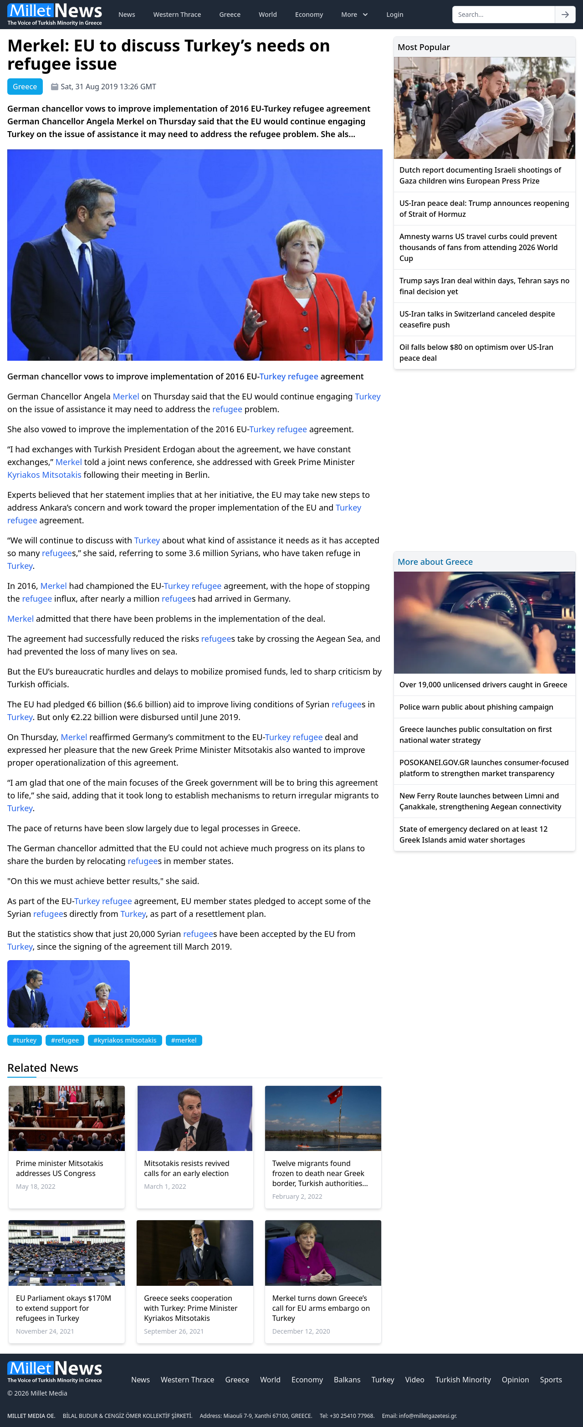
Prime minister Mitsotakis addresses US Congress (59, 1168)
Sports (551, 1380)
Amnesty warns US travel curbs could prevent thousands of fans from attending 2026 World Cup (478, 247)
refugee (303, 376)
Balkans (347, 1380)
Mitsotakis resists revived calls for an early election (187, 1168)
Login (394, 14)
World (268, 14)
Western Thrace (177, 14)
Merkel (126, 396)
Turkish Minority (463, 1380)
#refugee (65, 1040)
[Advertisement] (485, 458)
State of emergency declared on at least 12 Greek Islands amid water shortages (473, 834)
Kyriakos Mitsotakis (44, 474)
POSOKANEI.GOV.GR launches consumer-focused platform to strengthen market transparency (484, 767)
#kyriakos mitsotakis (124, 1040)
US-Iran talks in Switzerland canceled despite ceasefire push (477, 319)
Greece (229, 14)
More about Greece (435, 561)
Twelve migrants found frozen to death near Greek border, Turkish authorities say (318, 1173)
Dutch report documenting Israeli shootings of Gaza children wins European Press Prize (480, 175)
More (355, 14)
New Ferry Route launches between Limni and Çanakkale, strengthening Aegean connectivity (480, 801)
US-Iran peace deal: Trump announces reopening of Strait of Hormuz (484, 208)
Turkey (273, 376)
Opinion (515, 1380)
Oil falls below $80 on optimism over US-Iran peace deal (476, 352)
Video (414, 1380)
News (126, 14)
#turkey (24, 1040)
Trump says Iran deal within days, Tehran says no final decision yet (484, 286)
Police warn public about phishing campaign (476, 707)
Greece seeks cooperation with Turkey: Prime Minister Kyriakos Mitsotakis (190, 1308)
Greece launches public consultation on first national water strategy (475, 734)
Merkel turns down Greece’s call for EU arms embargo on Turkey (321, 1308)
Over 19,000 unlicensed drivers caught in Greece (483, 685)
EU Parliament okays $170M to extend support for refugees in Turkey (63, 1308)
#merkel (184, 1040)
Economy (309, 14)
